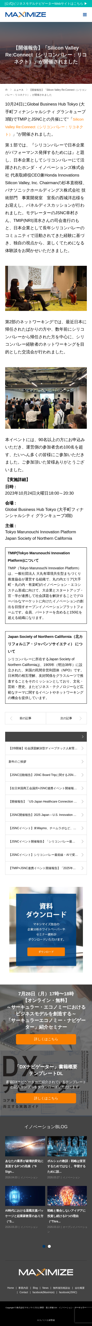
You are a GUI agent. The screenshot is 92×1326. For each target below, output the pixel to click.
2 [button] (50, 1247)
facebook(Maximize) (43, 1292)
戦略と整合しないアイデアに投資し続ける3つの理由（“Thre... (66, 1216)
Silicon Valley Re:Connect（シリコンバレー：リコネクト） (44, 126)
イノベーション (29, 1177)
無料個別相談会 (61, 1288)
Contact (24, 1292)
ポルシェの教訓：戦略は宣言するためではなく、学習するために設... (66, 1166)
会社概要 (80, 1288)
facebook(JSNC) (68, 1292)
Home (10, 1288)
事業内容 (23, 1288)
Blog (35, 1288)
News (45, 1288)
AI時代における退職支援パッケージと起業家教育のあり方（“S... (24, 1216)
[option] (47, 1185)
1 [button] (44, 1247)
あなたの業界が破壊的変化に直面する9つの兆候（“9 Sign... (24, 1166)
